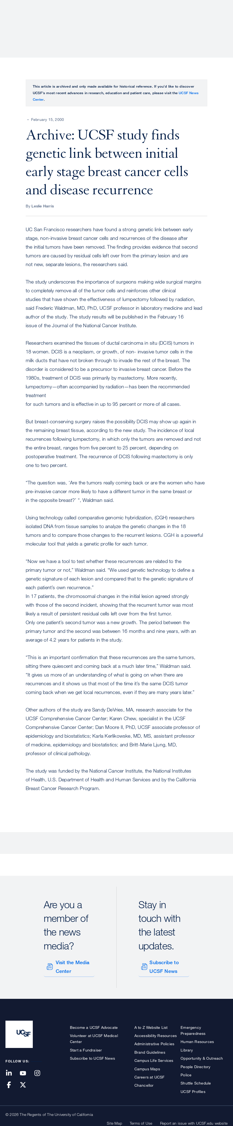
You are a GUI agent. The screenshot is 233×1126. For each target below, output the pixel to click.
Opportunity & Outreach (202, 1056)
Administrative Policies (154, 1041)
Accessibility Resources (155, 1033)
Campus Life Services (153, 1058)
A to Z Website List (151, 1025)
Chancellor (144, 1083)
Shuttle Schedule (196, 1081)
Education (151, 23)
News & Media (187, 23)
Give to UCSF (206, 6)
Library (187, 1047)
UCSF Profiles (193, 1089)
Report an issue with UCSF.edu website (194, 1121)
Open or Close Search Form (218, 23)
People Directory (195, 1064)
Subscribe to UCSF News (163, 965)
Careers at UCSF (149, 1075)
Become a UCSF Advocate (94, 1025)
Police (186, 1072)
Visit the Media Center (72, 965)
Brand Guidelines (149, 1050)
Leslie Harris (42, 206)
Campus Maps (147, 1066)
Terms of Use (141, 1121)
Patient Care (85, 23)
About (54, 23)
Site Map (114, 1121)
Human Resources (197, 1039)
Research (119, 23)
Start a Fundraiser (86, 1047)
